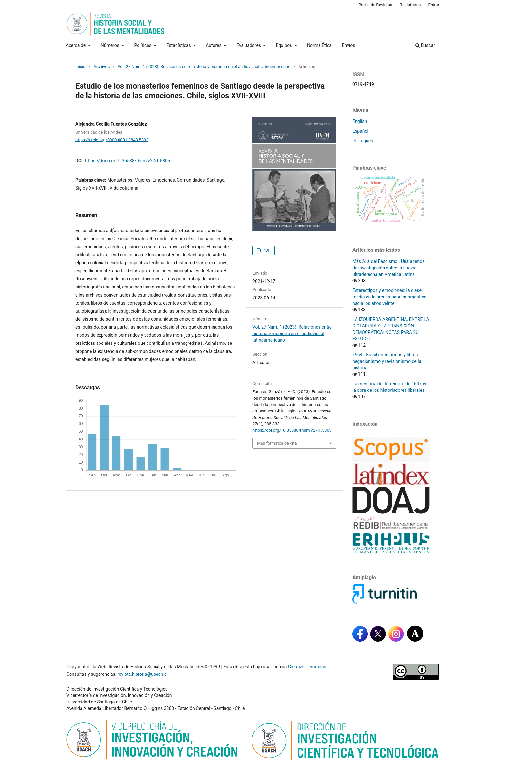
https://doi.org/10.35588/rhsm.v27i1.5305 (127, 160)
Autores (214, 45)
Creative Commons (307, 666)
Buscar (425, 45)
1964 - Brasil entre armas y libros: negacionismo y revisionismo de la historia (386, 361)
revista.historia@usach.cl (143, 674)
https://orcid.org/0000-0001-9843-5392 (111, 139)
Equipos (284, 45)
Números (110, 45)
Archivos (101, 66)
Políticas (143, 45)
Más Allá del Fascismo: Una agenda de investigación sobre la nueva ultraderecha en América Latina (388, 268)
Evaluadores (249, 45)
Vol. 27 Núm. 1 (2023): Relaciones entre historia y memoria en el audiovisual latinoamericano (204, 66)
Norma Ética (319, 45)
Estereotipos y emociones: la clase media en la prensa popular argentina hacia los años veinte (389, 297)
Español (360, 131)
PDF (266, 250)
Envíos (348, 45)
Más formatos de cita (277, 443)
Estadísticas (179, 45)
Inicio (80, 66)
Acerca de (76, 45)
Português (362, 140)
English (359, 121)
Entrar (434, 4)
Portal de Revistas (375, 4)
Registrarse (410, 4)
